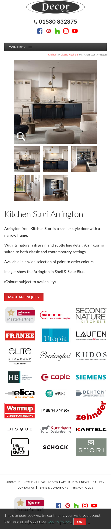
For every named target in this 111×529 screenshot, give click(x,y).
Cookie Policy (59, 521)
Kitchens (53, 54)
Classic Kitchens (69, 54)
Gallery (98, 482)
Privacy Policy (82, 487)
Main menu (20, 47)
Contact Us (26, 487)
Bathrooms (49, 482)
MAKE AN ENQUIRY (24, 297)
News (85, 482)
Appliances (69, 482)
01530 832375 (58, 21)
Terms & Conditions (53, 487)
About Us (13, 482)
